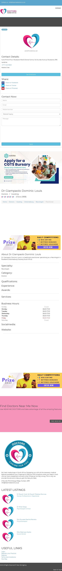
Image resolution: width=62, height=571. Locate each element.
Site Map (4, 559)
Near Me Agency (22, 565)
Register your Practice (8, 553)
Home (5, 202)
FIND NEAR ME (56, 421)
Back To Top (57, 570)
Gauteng (19, 202)
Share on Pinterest (10, 88)
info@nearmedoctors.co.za (17, 2)
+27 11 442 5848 (6, 65)
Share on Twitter (9, 85)
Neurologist (40, 202)
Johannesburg (29, 202)
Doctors (11, 202)
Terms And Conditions (8, 557)
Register (4, 555)
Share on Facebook (10, 82)
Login (3, 551)
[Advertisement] (30, 222)
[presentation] (9, 134)
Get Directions (31, 74)
